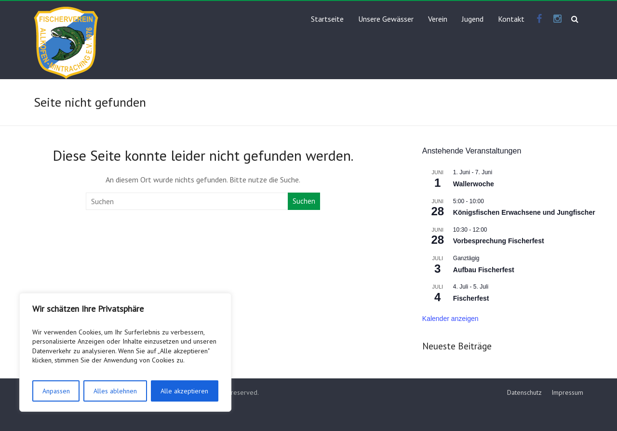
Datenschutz (524, 392)
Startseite (327, 19)
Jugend (472, 19)
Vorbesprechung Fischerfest (498, 241)
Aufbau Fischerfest (483, 270)
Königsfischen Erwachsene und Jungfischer (524, 212)
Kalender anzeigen (450, 318)
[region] (125, 352)
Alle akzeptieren (184, 391)
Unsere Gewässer (386, 19)
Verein (437, 19)
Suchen (304, 201)
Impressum (567, 392)
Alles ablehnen (115, 391)
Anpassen (56, 391)
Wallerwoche (473, 184)
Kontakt (511, 19)
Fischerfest (471, 298)
